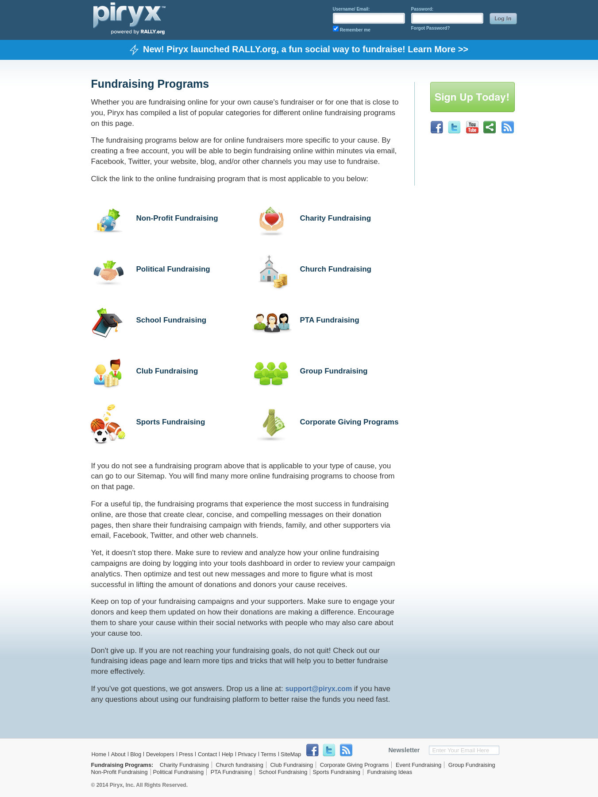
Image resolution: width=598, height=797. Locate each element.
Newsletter (404, 750)
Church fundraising (239, 765)
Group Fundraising (334, 371)
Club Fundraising (167, 371)
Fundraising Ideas (389, 772)
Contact (207, 754)
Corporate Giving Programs (349, 422)
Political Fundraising (173, 269)
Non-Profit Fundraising (177, 218)
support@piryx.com (318, 688)
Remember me (355, 29)
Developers (160, 754)
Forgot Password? (430, 28)
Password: (422, 9)
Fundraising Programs (121, 765)
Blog (135, 754)
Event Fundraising (418, 765)
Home (99, 754)
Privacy (247, 754)
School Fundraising (171, 320)
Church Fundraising (336, 269)
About (118, 754)
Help (227, 754)
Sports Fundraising (170, 422)
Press (186, 754)
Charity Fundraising (335, 218)
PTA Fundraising (329, 320)
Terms (268, 754)
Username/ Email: (351, 9)
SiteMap (291, 754)
